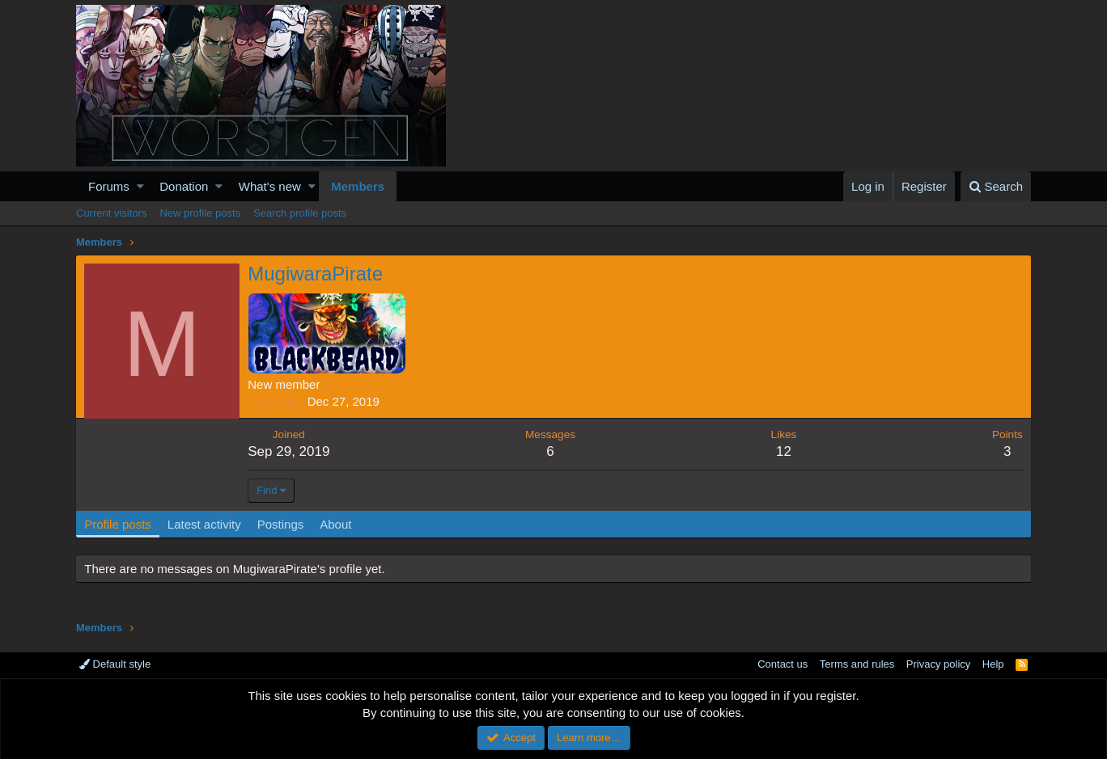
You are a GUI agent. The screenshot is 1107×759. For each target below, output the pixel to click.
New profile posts (199, 213)
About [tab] (336, 524)
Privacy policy (938, 664)
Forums (108, 186)
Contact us (782, 664)
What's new (270, 186)
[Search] (996, 186)
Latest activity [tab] (205, 524)
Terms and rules (857, 664)
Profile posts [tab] (118, 524)
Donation (183, 186)
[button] (140, 186)
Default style (115, 664)
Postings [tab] (280, 524)
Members (357, 186)
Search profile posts (299, 213)
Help (993, 664)
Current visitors (111, 213)
